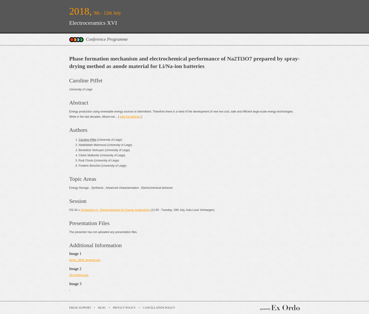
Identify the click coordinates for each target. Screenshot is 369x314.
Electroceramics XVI (93, 23)
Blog (102, 307)
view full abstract (130, 116)
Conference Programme (107, 39)
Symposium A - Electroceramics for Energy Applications (115, 210)
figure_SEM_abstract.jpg (84, 260)
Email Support (80, 307)
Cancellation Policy (159, 307)
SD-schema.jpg (78, 275)
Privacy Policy (124, 307)
